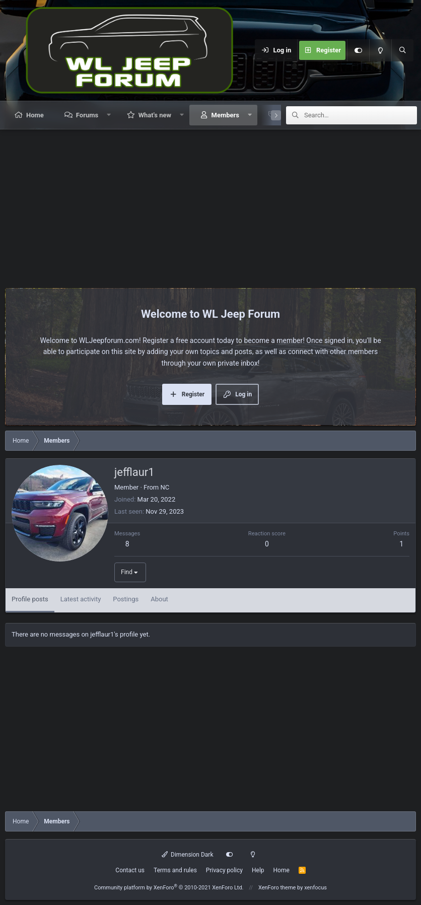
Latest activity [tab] (80, 599)
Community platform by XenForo (169, 887)
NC (164, 487)
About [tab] (159, 599)
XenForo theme (277, 887)
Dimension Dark (188, 854)
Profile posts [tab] (30, 599)
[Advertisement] (210, 204)
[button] (109, 115)
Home (35, 115)
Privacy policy (224, 870)
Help (258, 870)
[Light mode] (380, 50)
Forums (87, 115)
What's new (154, 115)
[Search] (402, 50)
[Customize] (358, 50)
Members (225, 115)
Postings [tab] (125, 599)
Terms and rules (175, 870)
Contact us (130, 870)
